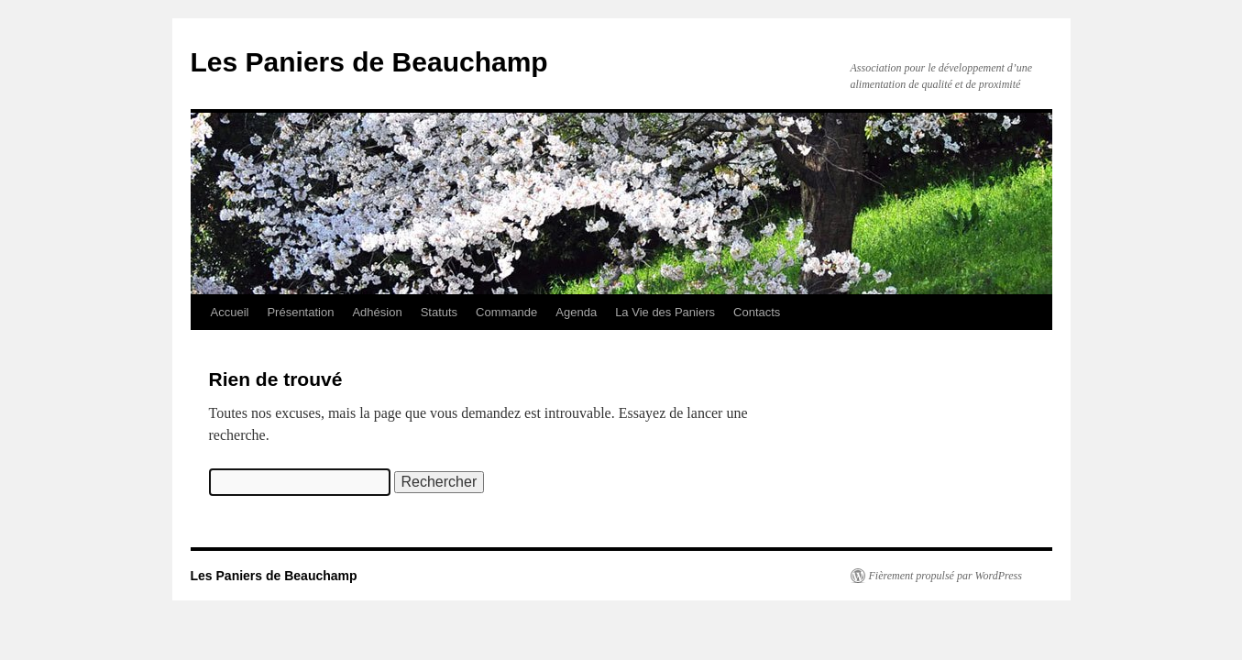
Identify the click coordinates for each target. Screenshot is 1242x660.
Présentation (300, 312)
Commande (506, 312)
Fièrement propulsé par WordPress (945, 575)
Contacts (756, 312)
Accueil (230, 312)
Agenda (576, 312)
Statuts (439, 312)
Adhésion (376, 312)
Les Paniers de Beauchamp (369, 62)
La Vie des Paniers (665, 312)
